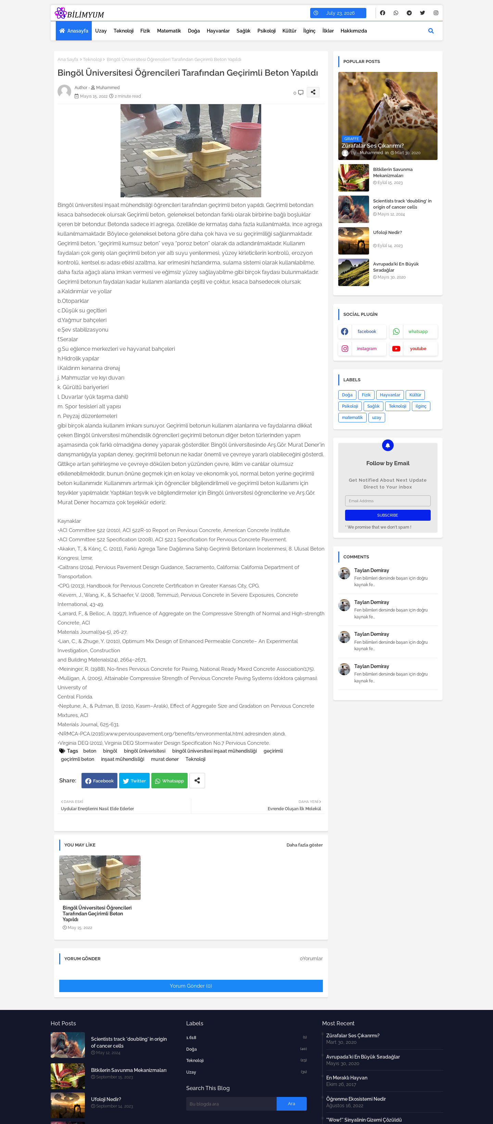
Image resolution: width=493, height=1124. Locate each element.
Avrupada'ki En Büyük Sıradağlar (396, 267)
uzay (376, 417)
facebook (367, 331)
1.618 (246, 1037)
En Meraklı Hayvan (346, 1077)
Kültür (289, 31)
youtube (418, 348)
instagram (367, 348)
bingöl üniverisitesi (144, 751)
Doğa (194, 31)
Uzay (101, 31)
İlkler (328, 31)
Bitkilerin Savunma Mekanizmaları (393, 172)
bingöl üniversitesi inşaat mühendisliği (214, 751)
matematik (352, 417)
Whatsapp (173, 780)
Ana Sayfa (68, 59)
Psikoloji (266, 31)
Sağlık (244, 31)
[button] (431, 31)
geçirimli (273, 751)
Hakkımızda (354, 31)
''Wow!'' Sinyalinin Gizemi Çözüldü (364, 1120)
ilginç (421, 406)
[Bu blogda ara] (231, 1104)
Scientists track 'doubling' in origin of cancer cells (402, 204)
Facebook (103, 780)
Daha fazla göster (305, 845)
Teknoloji (124, 31)
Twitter (138, 780)
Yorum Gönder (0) (191, 986)
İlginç (309, 31)
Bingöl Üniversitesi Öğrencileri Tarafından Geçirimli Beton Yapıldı (97, 913)
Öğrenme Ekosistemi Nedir (356, 1099)
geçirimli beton (77, 759)
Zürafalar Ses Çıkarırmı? (353, 1035)
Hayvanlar (218, 31)
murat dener (165, 759)
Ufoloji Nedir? (387, 232)
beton (89, 751)
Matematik (169, 31)
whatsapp (418, 331)
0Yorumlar (311, 958)
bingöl (110, 751)
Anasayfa (77, 31)
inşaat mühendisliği (122, 759)
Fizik (145, 31)
